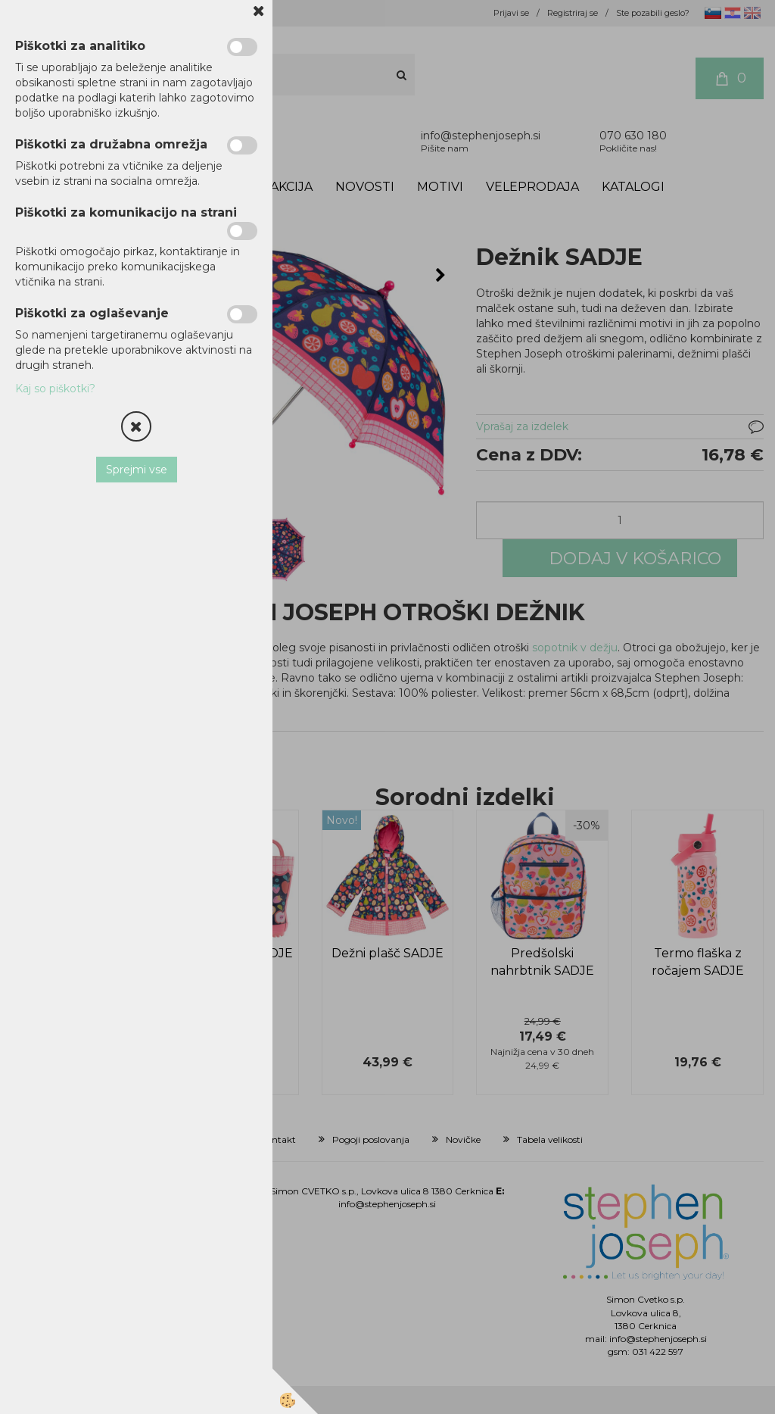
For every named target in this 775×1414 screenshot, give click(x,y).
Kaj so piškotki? (55, 388)
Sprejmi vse (136, 469)
